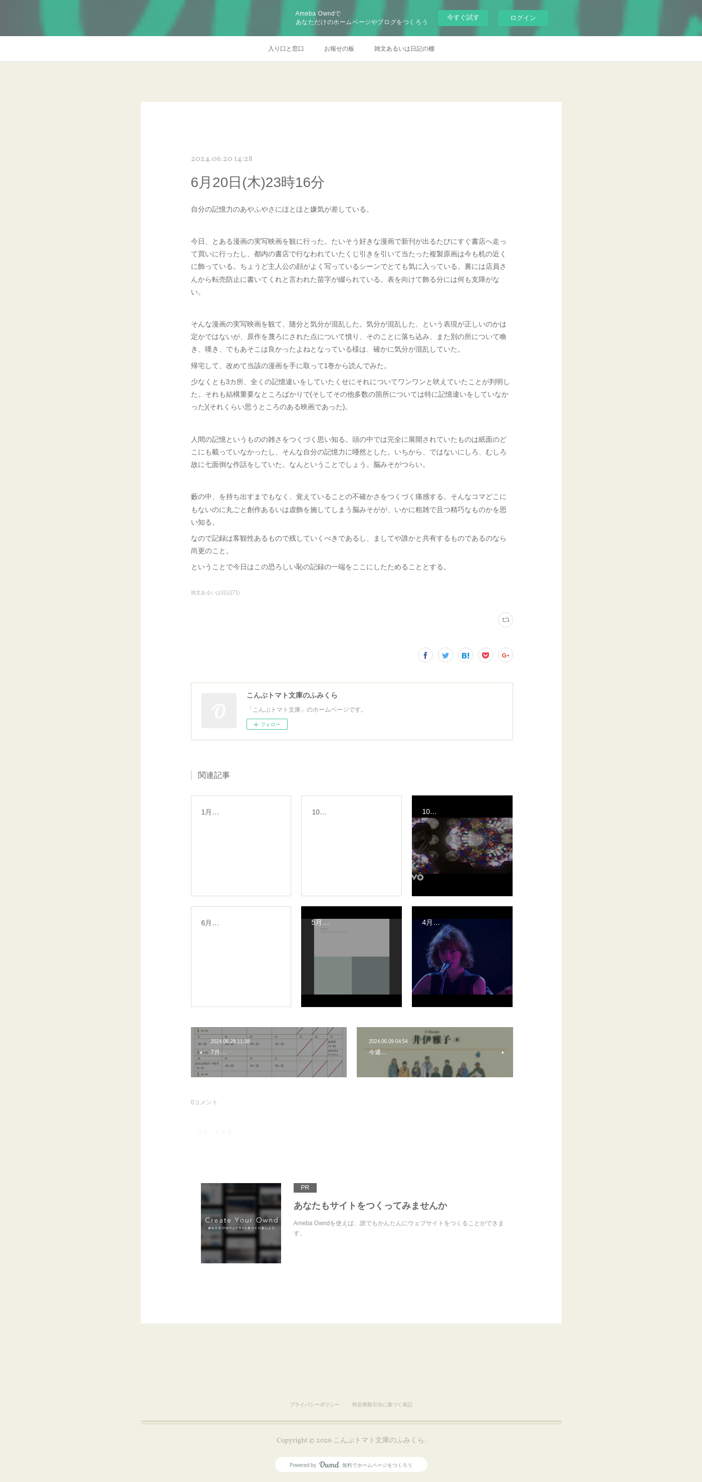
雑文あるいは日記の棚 (404, 48)
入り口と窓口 (286, 48)
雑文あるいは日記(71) (215, 592)
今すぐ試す (463, 17)
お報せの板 (339, 48)
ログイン (523, 18)
